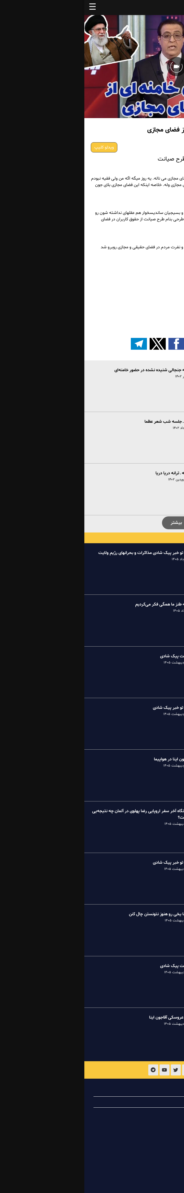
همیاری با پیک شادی (146, 1102)
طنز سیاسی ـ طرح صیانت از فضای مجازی (143, 298)
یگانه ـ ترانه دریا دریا (88, 473)
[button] (130, 344)
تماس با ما (155, 1113)
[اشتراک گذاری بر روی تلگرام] (54, 344)
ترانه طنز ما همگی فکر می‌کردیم (78, 604)
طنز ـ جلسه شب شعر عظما (83, 422)
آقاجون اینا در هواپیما (88, 759)
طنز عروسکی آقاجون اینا (85, 1017)
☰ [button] (8, 7)
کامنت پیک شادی (91, 656)
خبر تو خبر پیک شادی (87, 708)
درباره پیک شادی (149, 1091)
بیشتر (92, 523)
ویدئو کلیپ (20, 147)
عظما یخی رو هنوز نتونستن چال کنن (75, 914)
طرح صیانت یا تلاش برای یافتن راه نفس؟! (142, 320)
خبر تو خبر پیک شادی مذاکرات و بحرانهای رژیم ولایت (60, 553)
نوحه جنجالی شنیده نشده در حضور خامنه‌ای (68, 370)
